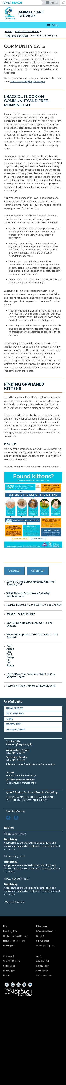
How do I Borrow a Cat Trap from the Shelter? (34, 605)
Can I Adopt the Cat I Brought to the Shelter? (10, 656)
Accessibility (42, 971)
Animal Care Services (27, 31)
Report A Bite (13, 724)
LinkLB (6, 975)
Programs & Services (16, 35)
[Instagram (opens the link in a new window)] (17, 817)
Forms (9, 718)
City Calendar (42, 941)
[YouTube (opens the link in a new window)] (30, 984)
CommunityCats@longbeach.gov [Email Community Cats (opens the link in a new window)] (27, 81)
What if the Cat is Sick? (20, 614)
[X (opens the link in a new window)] (18, 984)
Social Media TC (44, 975)
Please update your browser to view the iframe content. (32, 868)
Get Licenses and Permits (15, 936)
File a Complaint (15, 713)
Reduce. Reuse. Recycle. (15, 941)
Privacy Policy (42, 966)
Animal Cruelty (14, 708)
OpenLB (40, 936)
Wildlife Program (15, 729)
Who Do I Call (42, 961)
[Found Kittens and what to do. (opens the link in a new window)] (33, 510)
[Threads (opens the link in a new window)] (24, 984)
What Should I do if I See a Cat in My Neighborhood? (28, 594)
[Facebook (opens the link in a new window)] (9, 817)
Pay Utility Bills (10, 931)
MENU (54, 2)
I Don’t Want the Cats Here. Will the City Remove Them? (30, 675)
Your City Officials (11, 961)
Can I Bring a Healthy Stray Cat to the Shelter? (29, 624)
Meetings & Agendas (46, 945)
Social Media (9, 966)
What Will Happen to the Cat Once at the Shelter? (32, 636)
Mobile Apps (9, 971)
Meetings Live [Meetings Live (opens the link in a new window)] (9, 945)
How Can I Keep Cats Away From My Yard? (31, 686)
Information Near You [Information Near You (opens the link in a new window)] (46, 931)
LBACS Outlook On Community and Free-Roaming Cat (30, 583)
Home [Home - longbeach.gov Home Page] (8, 31)
